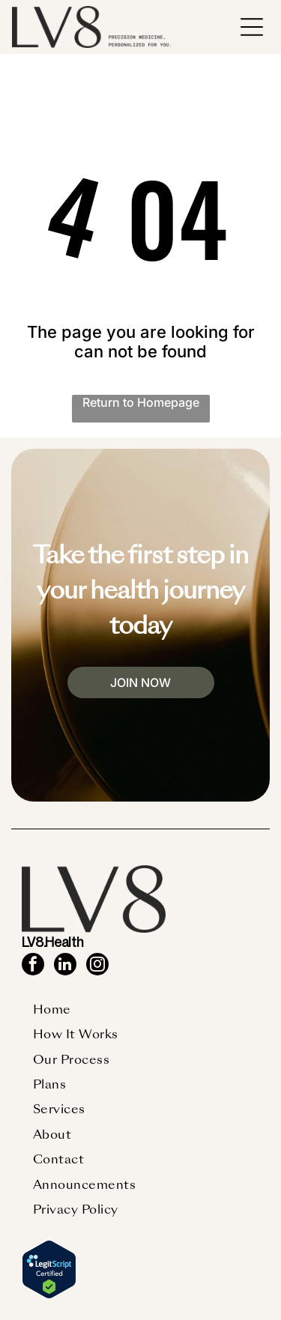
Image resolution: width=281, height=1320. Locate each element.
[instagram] (97, 966)
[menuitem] (52, 1009)
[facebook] (33, 966)
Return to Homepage (140, 402)
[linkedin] (65, 966)
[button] (252, 27)
